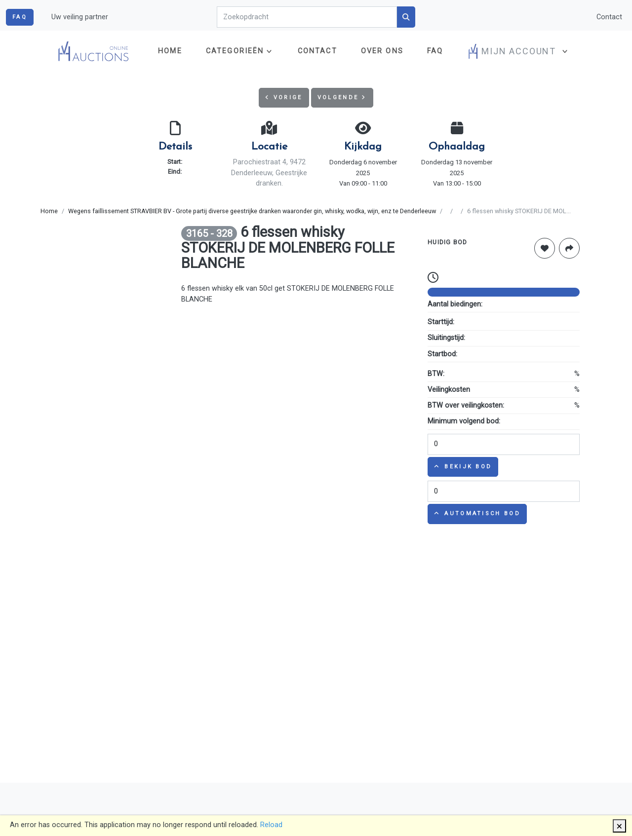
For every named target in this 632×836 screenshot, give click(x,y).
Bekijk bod (463, 466)
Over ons (382, 51)
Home (170, 51)
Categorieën (235, 51)
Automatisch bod (477, 513)
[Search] (307, 17)
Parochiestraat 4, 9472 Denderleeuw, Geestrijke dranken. (269, 173)
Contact (609, 17)
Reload (271, 825)
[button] (519, 51)
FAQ (19, 17)
